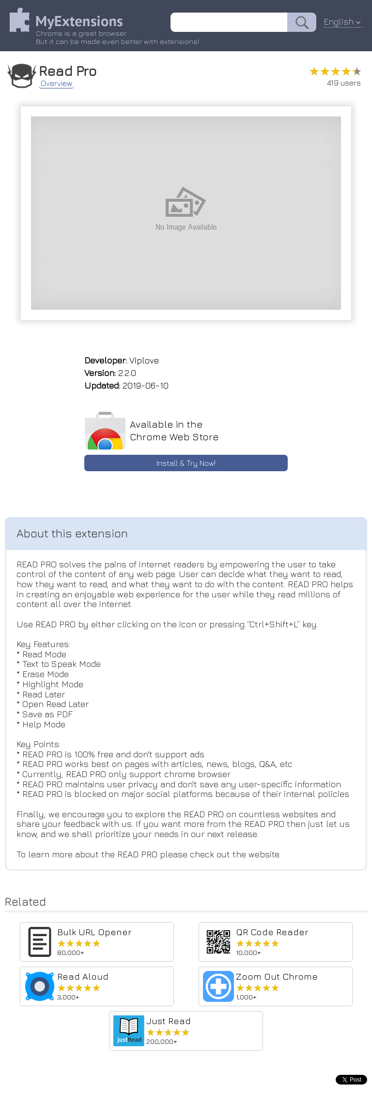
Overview (56, 83)
